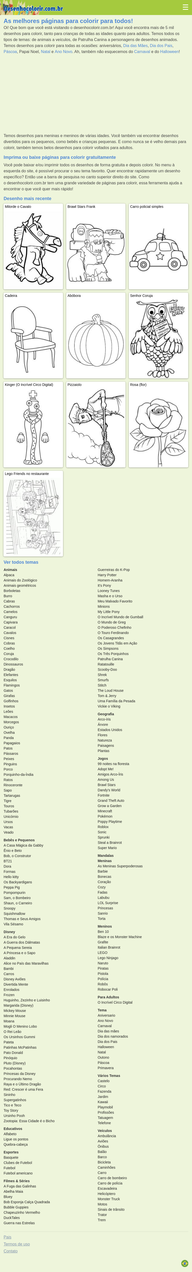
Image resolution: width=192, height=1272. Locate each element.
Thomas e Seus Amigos (22, 919)
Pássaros (11, 754)
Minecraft (105, 811)
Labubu (104, 898)
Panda (9, 738)
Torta (102, 919)
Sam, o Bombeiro (17, 898)
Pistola (103, 974)
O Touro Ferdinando (113, 633)
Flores (103, 735)
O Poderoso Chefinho (115, 627)
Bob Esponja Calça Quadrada (27, 1202)
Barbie (103, 871)
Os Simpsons (108, 649)
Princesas (105, 908)
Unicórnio (11, 817)
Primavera (106, 1068)
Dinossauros (13, 664)
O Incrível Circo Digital (115, 1002)
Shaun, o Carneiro (18, 903)
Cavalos (10, 633)
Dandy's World (109, 790)
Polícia (103, 979)
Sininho (9, 1095)
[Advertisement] (96, 94)
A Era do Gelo (14, 937)
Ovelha (9, 733)
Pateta (9, 1042)
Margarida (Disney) (18, 1005)
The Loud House (111, 691)
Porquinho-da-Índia (18, 775)
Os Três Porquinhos (113, 654)
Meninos (105, 926)
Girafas (9, 696)
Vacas (8, 827)
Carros (9, 974)
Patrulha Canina (110, 659)
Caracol (10, 627)
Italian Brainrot (109, 947)
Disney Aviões (15, 979)
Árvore (103, 725)
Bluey (8, 1197)
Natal (45, 52)
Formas (9, 872)
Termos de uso (17, 1244)
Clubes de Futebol (18, 1163)
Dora (7, 866)
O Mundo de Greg (112, 622)
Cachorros (12, 606)
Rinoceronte (13, 785)
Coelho (9, 649)
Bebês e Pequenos (19, 840)
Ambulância (107, 1136)
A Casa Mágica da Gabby (23, 845)
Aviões (103, 1141)
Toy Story (11, 1110)
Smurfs (103, 680)
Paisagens (106, 746)
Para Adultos (108, 997)
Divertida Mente (16, 984)
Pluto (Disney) (15, 1063)
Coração (104, 882)
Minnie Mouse (14, 1016)
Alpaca (9, 575)
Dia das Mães (135, 46)
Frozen (9, 995)
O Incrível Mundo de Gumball (120, 617)
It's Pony (104, 585)
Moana (9, 1021)
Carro (102, 1173)
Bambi (9, 969)
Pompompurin (14, 893)
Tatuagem (105, 1118)
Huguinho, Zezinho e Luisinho (27, 1000)
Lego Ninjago (108, 958)
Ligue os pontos (16, 1139)
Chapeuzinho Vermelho (22, 1212)
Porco (8, 769)
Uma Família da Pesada (116, 701)
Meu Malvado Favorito (115, 601)
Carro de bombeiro (112, 1178)
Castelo (104, 1081)
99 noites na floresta (113, 764)
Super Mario (107, 848)
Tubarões (11, 811)
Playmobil (105, 1107)
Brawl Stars (107, 785)
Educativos (13, 1129)
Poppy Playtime (110, 822)
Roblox (103, 827)
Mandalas (106, 856)
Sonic (102, 832)
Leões (8, 712)
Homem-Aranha (110, 580)
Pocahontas (13, 1068)
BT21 (8, 861)
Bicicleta (104, 1162)
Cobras (9, 643)
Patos (8, 748)
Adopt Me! (106, 769)
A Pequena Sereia (18, 948)
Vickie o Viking (109, 706)
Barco (102, 1157)
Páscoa (10, 52)
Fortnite (104, 795)
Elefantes (11, 675)
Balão (102, 1152)
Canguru (10, 617)
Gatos (8, 691)
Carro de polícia (110, 1183)
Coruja (9, 654)
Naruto (103, 963)
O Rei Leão (12, 1032)
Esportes (11, 1152)
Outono (103, 1057)
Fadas (103, 892)
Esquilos (10, 680)
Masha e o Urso (110, 596)
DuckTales (12, 1218)
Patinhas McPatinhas (20, 1047)
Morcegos (11, 722)
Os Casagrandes (111, 638)
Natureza (105, 740)
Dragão (9, 670)
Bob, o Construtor (17, 856)
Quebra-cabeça (16, 1144)
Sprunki (104, 837)
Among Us (106, 780)
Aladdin (9, 958)
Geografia (106, 714)
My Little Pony (109, 612)
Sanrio (103, 913)
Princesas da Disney (20, 1074)
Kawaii (103, 1102)
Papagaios (12, 743)
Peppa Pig (12, 887)
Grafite (103, 942)
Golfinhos (11, 701)
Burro (8, 596)
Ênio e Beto (13, 851)
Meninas (105, 861)
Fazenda (104, 1091)
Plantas (104, 751)
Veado (9, 832)
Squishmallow (14, 914)
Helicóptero (107, 1194)
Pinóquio (10, 1058)
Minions (104, 606)
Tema (102, 1010)
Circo (102, 1086)
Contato (11, 1251)
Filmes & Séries (17, 1181)
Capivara (11, 622)
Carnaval (142, 52)
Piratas (103, 968)
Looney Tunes (109, 591)
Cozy (102, 887)
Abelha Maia (13, 1191)
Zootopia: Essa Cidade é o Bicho (29, 1121)
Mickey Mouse (15, 1011)
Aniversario (106, 1015)
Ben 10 (103, 932)
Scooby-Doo (107, 670)
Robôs (103, 984)
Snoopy (9, 908)
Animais (10, 570)
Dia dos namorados (113, 1036)
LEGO (103, 953)
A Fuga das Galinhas (20, 1186)
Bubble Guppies (16, 1207)
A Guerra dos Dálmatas (22, 942)
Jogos (103, 759)
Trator (102, 1215)
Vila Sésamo (13, 924)
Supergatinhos (15, 1100)
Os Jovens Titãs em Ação (117, 643)
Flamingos (12, 685)
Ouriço (9, 727)
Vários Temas (109, 1076)
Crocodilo (11, 659)
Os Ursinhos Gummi (19, 1037)
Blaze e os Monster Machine (120, 937)
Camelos (10, 612)
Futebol (9, 1168)
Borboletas (12, 591)
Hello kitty (11, 877)
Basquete (11, 1157)
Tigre (7, 801)
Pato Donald (13, 1053)
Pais (7, 1237)
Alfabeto (10, 1134)
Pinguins (10, 764)
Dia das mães (108, 1031)
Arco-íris (104, 719)
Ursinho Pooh (14, 1116)
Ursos (8, 822)
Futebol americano (18, 1173)
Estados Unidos (110, 730)
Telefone (104, 1123)
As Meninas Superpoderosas (120, 866)
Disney (9, 932)
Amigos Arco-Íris (110, 774)
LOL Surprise (108, 903)
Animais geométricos (20, 585)
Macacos (11, 717)
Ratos (8, 780)
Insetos (9, 706)
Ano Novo (63, 52)
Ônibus (103, 1146)
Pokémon (105, 816)
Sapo (8, 790)
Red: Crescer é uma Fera (23, 1089)
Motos (102, 1204)
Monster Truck (109, 1199)
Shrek (102, 675)
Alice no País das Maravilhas (26, 963)
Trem (102, 1220)
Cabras (9, 601)
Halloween (169, 52)
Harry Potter (107, 575)
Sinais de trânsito (111, 1209)
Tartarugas (12, 796)
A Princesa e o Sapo (19, 953)
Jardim (103, 1097)
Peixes (9, 759)
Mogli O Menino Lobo (20, 1026)
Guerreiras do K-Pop (114, 570)
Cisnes (9, 638)
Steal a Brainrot (110, 843)
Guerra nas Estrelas (19, 1223)
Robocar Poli (108, 989)
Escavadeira (107, 1188)
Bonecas (104, 877)
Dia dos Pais (161, 46)
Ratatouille (106, 664)
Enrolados (11, 990)
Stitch (102, 685)
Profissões (106, 1112)
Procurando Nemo (18, 1079)
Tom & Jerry (107, 696)
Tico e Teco (12, 1105)
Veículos (105, 1131)
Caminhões (107, 1167)
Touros (9, 806)
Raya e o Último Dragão (22, 1084)
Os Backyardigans (18, 882)
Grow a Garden (110, 806)
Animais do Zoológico (20, 580)
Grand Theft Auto (111, 801)
